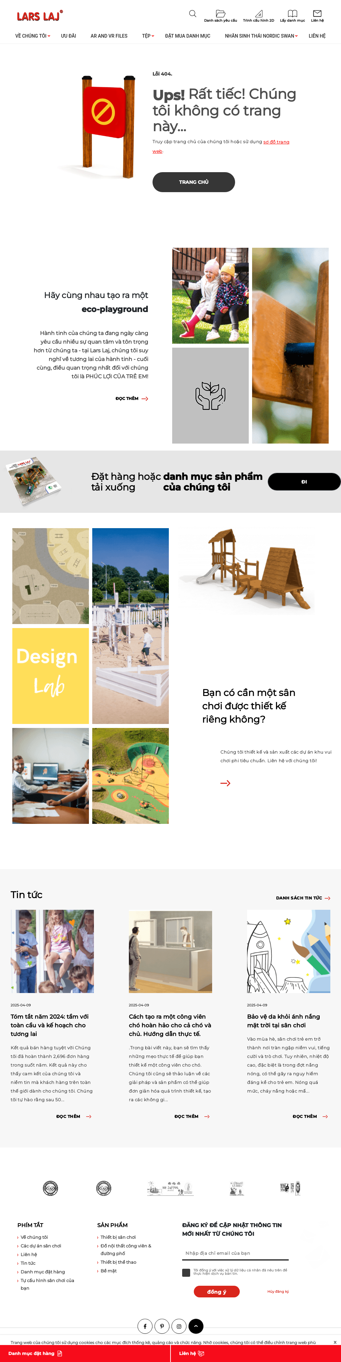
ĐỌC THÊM (127, 398)
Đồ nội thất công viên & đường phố (126, 1249)
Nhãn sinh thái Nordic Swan (259, 36)
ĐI (304, 482)
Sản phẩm (112, 1225)
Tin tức (28, 1263)
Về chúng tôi (31, 36)
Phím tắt (30, 1225)
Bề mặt (109, 1270)
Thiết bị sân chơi (118, 1237)
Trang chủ (193, 182)
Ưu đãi (68, 36)
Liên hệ (317, 36)
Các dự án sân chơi (41, 1245)
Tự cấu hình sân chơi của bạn (47, 1284)
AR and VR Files (109, 36)
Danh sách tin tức (299, 897)
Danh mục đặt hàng (31, 1353)
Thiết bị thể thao (118, 1262)
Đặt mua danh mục (187, 36)
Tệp (146, 36)
